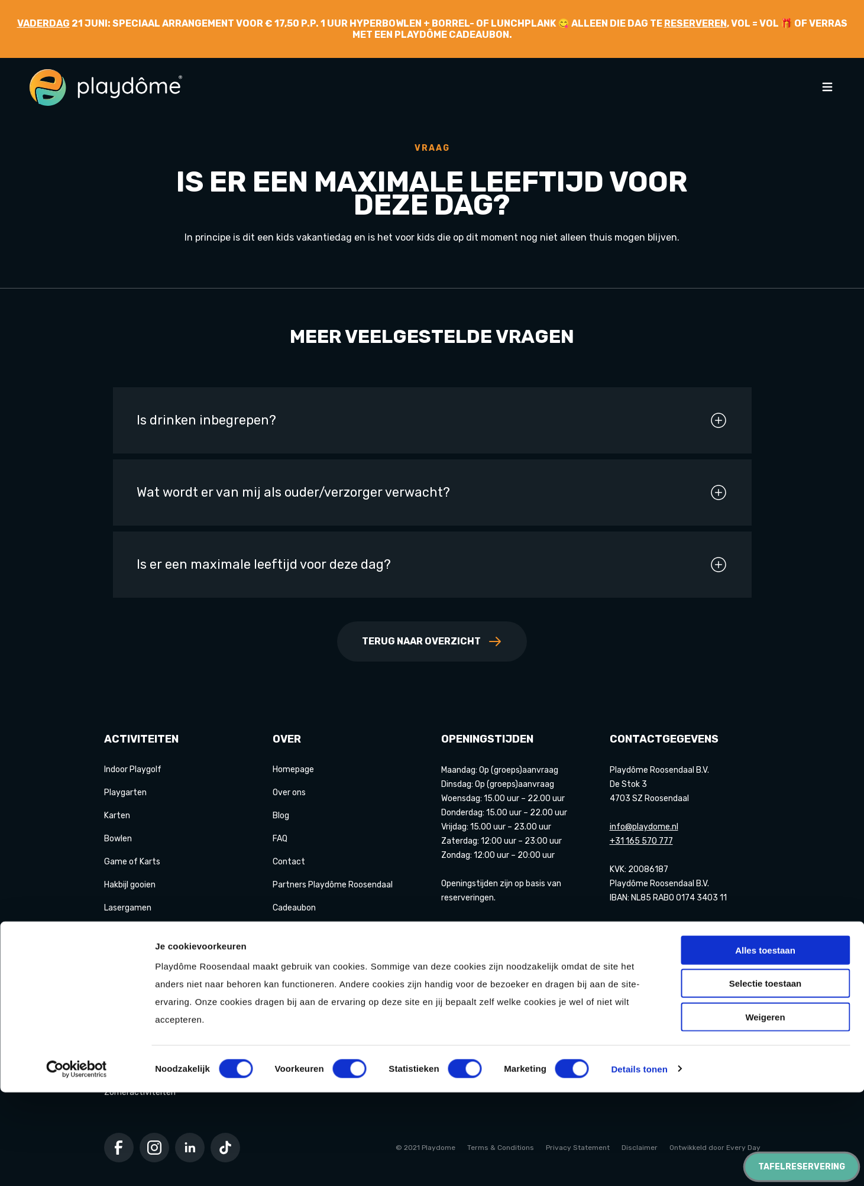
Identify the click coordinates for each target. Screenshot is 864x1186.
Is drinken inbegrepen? (432, 420)
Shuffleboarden (133, 931)
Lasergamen (127, 908)
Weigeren (765, 1111)
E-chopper (124, 977)
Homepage (293, 769)
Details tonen (639, 1163)
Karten (117, 816)
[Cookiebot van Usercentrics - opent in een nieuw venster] (76, 1163)
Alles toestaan (765, 1044)
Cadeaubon (294, 908)
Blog (281, 816)
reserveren (695, 23)
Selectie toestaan (765, 1077)
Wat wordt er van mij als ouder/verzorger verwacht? (432, 492)
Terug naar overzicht (432, 641)
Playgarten (125, 793)
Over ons (289, 793)
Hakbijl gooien (130, 885)
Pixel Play (122, 954)
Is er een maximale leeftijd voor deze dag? (432, 564)
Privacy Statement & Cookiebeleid (339, 931)
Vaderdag (43, 23)
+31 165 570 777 (641, 841)
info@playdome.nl (644, 827)
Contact (289, 862)
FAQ (280, 839)
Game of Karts (132, 862)
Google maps (634, 926)
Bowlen (118, 839)
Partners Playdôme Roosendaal (333, 885)
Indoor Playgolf (132, 769)
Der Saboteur (129, 1000)
